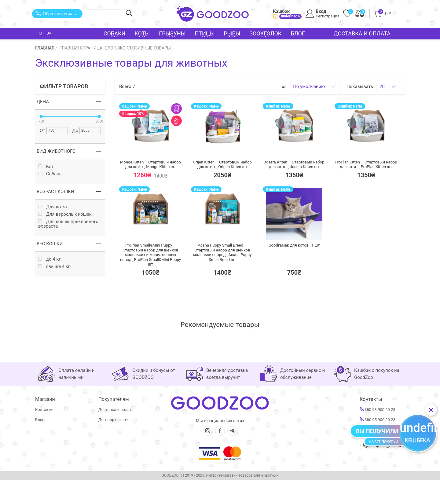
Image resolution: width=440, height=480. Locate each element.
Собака (50, 174)
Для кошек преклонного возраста (68, 224)
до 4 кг (49, 259)
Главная (44, 48)
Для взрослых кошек (65, 214)
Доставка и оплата (362, 33)
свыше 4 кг (54, 266)
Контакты (44, 409)
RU (39, 33)
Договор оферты (114, 419)
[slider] (41, 116)
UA (48, 33)
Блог (298, 33)
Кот (46, 166)
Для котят (53, 207)
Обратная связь (56, 13)
